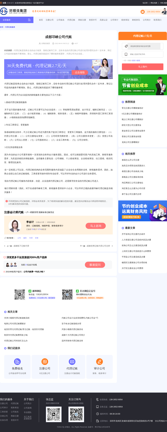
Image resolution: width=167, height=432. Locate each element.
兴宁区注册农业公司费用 (132, 268)
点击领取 (80, 72)
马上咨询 (95, 225)
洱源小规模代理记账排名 (72, 329)
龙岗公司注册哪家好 (130, 142)
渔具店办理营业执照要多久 (133, 166)
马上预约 (142, 67)
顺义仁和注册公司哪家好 (132, 119)
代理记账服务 (10, 27)
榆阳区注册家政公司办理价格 (134, 263)
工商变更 (4, 412)
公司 (19, 238)
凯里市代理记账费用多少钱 (16, 335)
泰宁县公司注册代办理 (131, 194)
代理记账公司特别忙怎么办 (16, 341)
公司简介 (147, 20)
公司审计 (114, 20)
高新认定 (104, 20)
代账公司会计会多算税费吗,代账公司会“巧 (80, 318)
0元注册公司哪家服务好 (132, 114)
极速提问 (95, 264)
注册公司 (50, 20)
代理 (31, 238)
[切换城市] (10, 3)
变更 (36, 238)
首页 (41, 20)
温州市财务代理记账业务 (72, 341)
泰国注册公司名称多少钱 (132, 171)
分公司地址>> (161, 421)
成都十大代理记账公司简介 (73, 335)
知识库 (145, 3)
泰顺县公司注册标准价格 (132, 177)
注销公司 (4, 416)
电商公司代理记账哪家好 (15, 324)
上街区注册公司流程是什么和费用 (136, 251)
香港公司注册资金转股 (131, 136)
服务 (25, 238)
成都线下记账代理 (21, 246)
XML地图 (163, 3)
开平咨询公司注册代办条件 (133, 234)
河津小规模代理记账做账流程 (17, 318)
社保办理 (4, 420)
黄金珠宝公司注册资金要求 (133, 131)
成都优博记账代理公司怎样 (98, 246)
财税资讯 (136, 20)
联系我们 (157, 20)
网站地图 (154, 3)
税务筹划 (125, 20)
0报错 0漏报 (135, 60)
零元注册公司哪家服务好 (132, 108)
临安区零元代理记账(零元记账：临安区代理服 (24, 329)
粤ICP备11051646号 (102, 427)
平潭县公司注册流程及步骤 (133, 257)
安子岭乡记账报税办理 (71, 324)
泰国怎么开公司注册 (130, 160)
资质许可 (93, 20)
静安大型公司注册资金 (131, 125)
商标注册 (82, 20)
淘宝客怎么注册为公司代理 (133, 188)
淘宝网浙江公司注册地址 (132, 183)
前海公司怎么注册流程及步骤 (134, 245)
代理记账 (71, 20)
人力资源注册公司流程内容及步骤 (136, 240)
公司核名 (60, 20)
